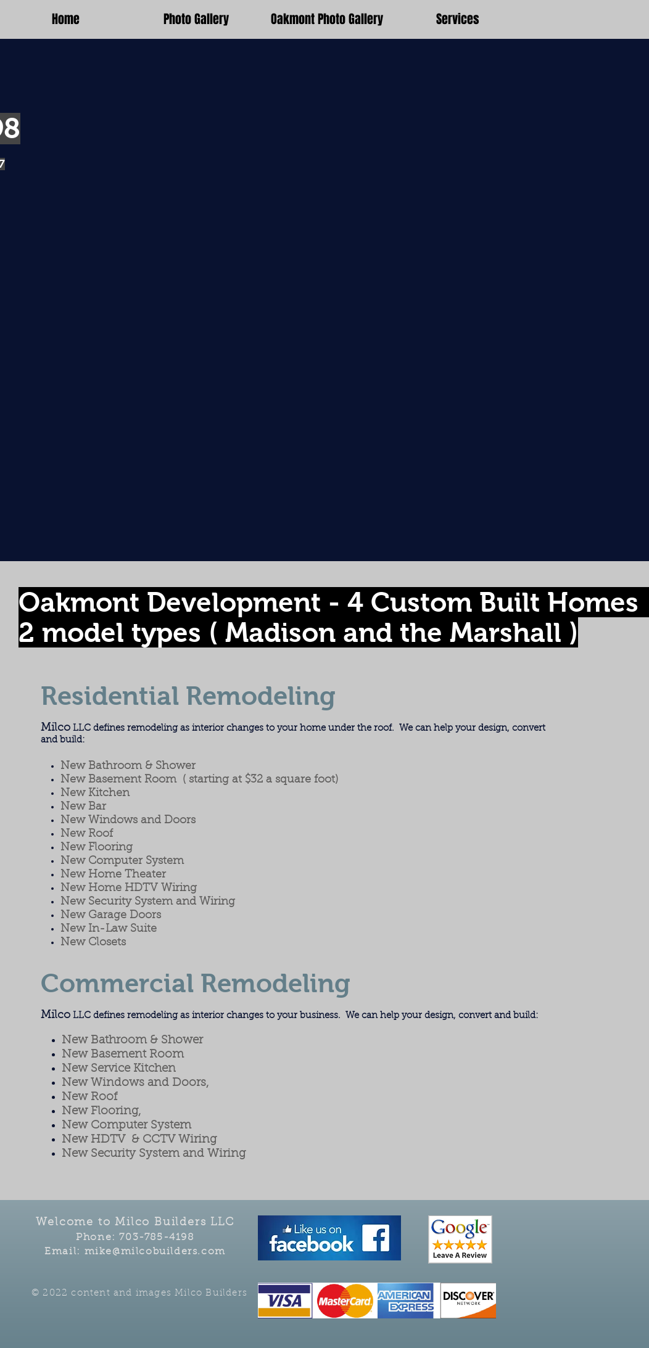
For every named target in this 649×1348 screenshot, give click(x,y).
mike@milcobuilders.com (155, 1252)
